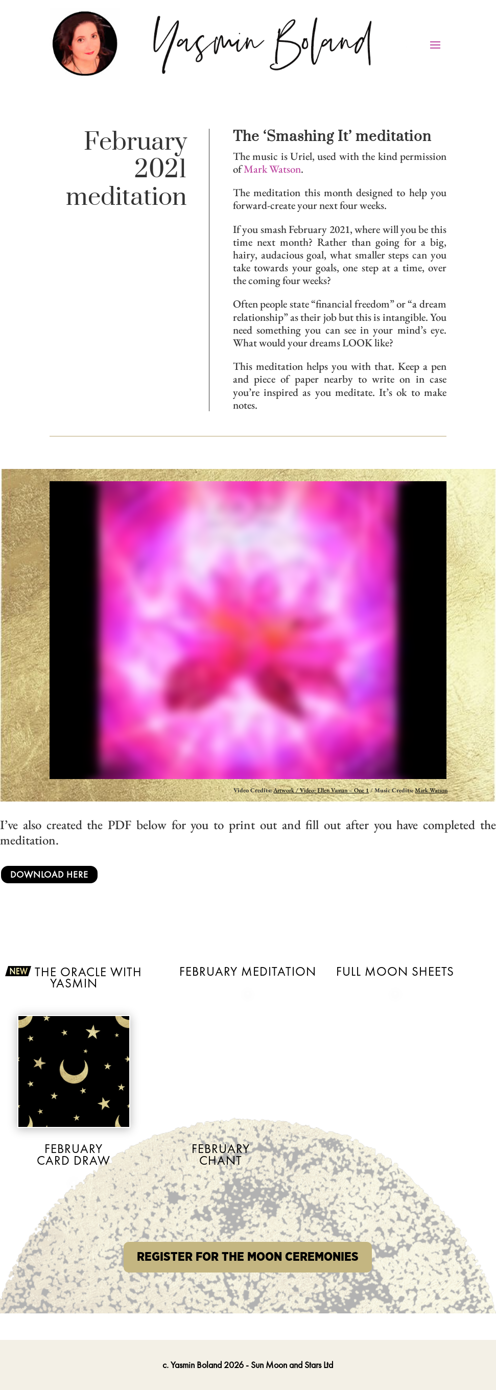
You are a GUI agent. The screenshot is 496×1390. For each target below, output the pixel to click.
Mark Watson (272, 169)
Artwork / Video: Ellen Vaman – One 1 (321, 790)
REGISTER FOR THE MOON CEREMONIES (248, 1257)
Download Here (49, 874)
